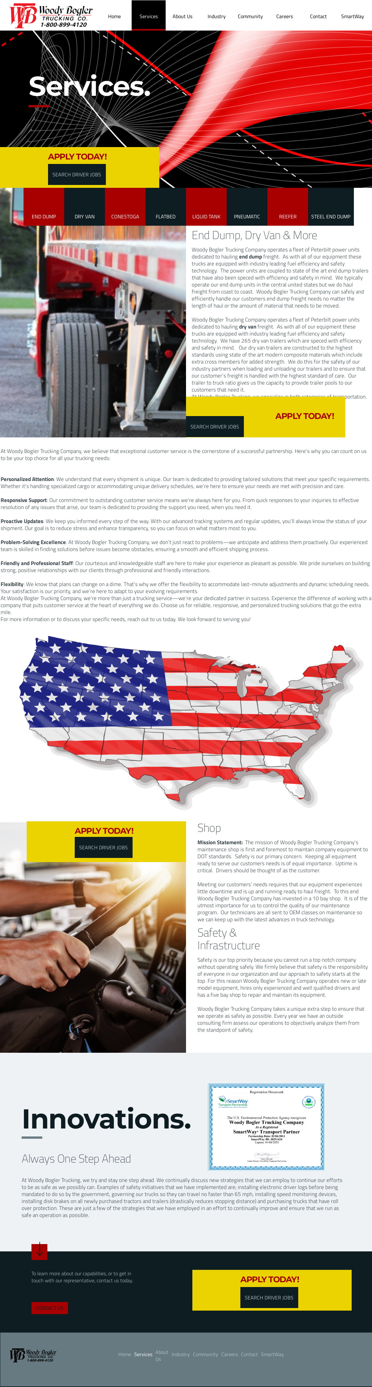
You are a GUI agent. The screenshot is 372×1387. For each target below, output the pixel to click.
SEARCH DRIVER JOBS (76, 174)
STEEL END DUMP (330, 216)
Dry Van (85, 216)
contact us (50, 1308)
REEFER (288, 216)
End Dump (44, 216)
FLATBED (166, 216)
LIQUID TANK (206, 216)
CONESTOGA (125, 216)
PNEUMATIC (247, 216)
